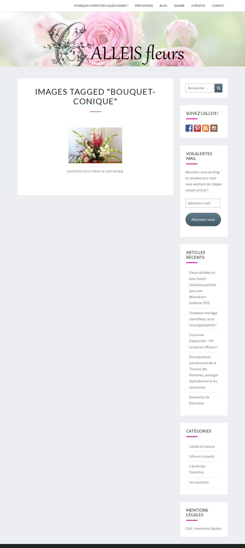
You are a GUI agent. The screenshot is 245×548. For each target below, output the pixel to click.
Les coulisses (199, 482)
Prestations (144, 6)
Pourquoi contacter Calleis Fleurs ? (101, 6)
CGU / (189, 528)
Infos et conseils (201, 456)
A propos (198, 6)
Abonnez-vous (203, 219)
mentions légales (208, 528)
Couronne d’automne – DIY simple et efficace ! (203, 341)
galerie (179, 6)
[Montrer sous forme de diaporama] (95, 171)
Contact (218, 6)
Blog (163, 6)
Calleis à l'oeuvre (202, 446)
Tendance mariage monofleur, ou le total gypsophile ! (203, 319)
